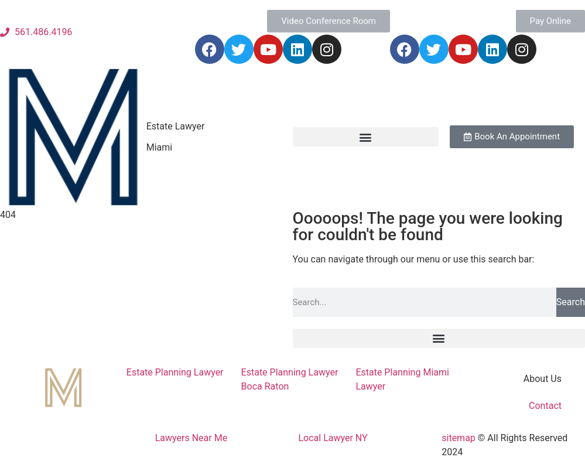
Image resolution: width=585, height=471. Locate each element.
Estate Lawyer (175, 126)
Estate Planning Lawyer (175, 372)
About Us (543, 378)
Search (570, 302)
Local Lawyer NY (333, 437)
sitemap (458, 437)
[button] (366, 136)
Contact (545, 405)
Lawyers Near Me (191, 437)
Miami (159, 147)
